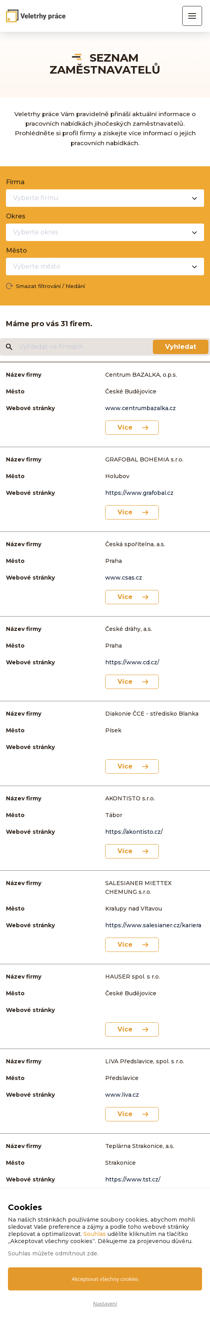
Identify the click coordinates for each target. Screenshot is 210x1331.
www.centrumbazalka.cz (140, 408)
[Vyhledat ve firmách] (85, 347)
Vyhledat (180, 346)
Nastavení (105, 1303)
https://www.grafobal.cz (139, 492)
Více (125, 427)
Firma (15, 182)
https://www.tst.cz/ (132, 1179)
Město (16, 250)
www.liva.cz (122, 1094)
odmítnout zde (76, 1253)
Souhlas (94, 1234)
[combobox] (105, 198)
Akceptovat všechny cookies (104, 1278)
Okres (15, 216)
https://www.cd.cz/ (132, 662)
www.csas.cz (123, 577)
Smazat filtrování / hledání (50, 286)
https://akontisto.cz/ (134, 831)
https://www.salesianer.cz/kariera (153, 925)
